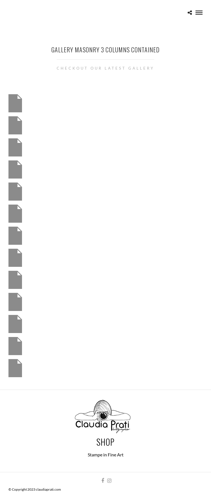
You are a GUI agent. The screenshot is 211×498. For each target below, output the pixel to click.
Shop (105, 441)
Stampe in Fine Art (106, 454)
